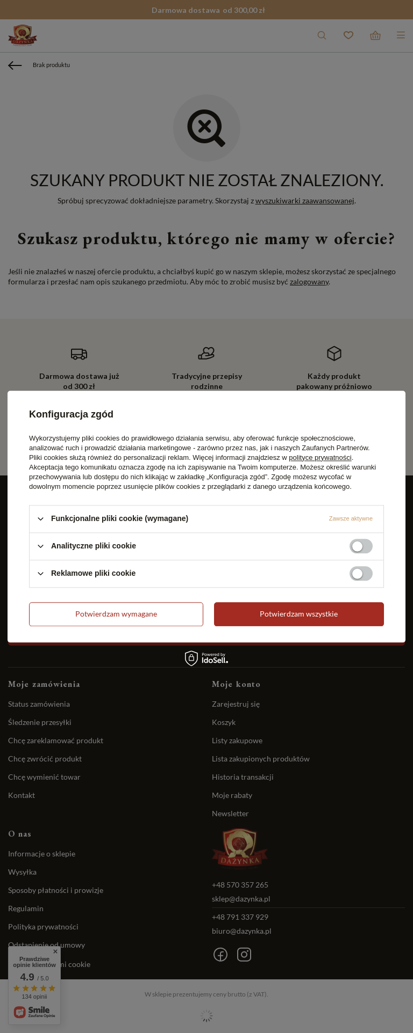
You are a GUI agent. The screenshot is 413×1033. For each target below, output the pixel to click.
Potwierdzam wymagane (116, 613)
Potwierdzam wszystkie (299, 613)
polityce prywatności (320, 457)
